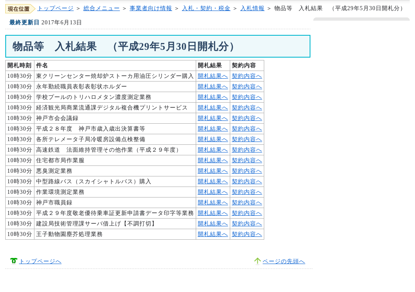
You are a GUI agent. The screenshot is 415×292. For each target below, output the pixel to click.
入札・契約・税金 (206, 8)
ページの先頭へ (284, 261)
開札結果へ (213, 76)
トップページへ (40, 261)
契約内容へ (247, 76)
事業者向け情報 (151, 8)
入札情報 (252, 8)
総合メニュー (101, 8)
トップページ (55, 8)
